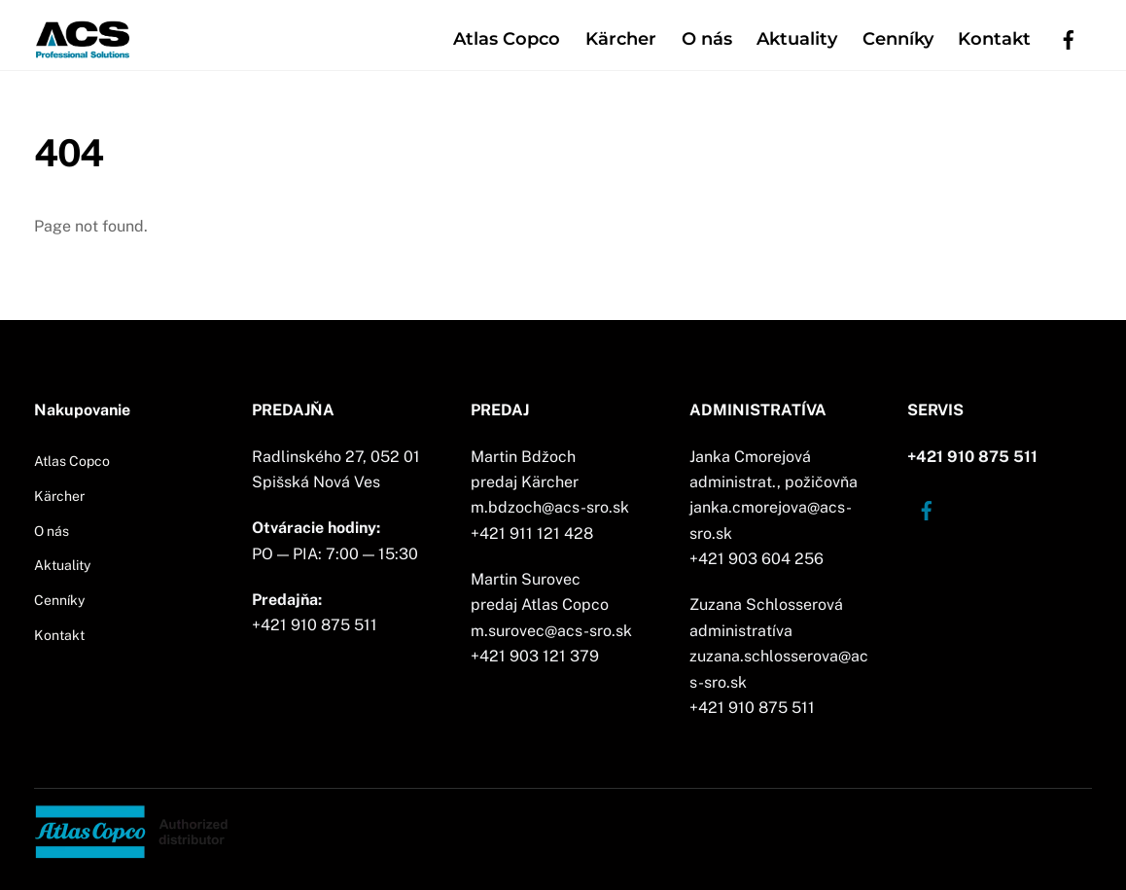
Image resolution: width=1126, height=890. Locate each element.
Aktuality (797, 39)
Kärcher (620, 39)
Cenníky (897, 39)
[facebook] (1068, 37)
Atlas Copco (506, 39)
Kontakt (994, 39)
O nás (707, 39)
